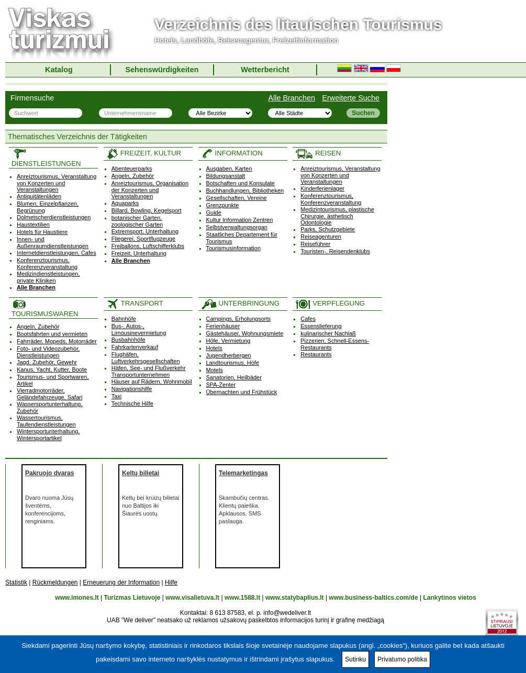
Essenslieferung (320, 326)
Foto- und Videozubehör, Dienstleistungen (48, 351)
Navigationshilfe (131, 389)
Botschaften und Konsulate (240, 183)
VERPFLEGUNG (330, 303)
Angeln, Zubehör (132, 176)
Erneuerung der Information (121, 582)
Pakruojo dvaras (49, 473)
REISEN (318, 153)
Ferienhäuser (223, 326)
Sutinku (355, 659)
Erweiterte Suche (350, 98)
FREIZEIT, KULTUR (143, 153)
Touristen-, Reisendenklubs (335, 251)
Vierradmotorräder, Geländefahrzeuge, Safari (49, 393)
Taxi (116, 396)
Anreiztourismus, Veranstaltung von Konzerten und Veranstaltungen (56, 183)
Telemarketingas (243, 473)
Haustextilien (33, 224)
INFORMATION (232, 153)
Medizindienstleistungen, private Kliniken (48, 277)
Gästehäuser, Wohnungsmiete (245, 333)
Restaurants (315, 354)
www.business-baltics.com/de (373, 597)
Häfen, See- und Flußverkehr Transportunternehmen (148, 371)
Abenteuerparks (131, 168)
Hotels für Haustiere (42, 232)
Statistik (16, 582)
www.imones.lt (77, 597)
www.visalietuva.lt (192, 597)
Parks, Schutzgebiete (327, 229)
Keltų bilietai (140, 473)
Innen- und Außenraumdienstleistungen (52, 242)
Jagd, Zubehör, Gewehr (47, 362)
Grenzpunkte (222, 205)
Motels (214, 370)
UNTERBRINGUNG (240, 303)
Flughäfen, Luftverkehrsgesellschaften (145, 357)
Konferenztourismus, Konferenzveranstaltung (47, 263)
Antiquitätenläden (39, 196)
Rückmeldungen (55, 582)
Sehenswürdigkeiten (162, 69)
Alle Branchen (291, 98)
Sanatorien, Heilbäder (234, 377)
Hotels (214, 348)
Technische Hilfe (132, 403)
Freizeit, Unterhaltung (138, 253)
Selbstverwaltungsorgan (236, 227)
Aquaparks (125, 203)
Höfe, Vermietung (228, 341)
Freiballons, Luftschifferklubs (147, 246)
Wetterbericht (265, 69)
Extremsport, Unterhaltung (144, 231)
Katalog (59, 69)
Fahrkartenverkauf (134, 347)
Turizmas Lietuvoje (132, 597)
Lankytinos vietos (449, 597)
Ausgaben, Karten (229, 168)
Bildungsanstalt (225, 176)
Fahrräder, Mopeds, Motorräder (57, 341)
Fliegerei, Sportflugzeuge (143, 238)
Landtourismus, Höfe (233, 363)
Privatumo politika (402, 659)
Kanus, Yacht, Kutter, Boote (52, 369)
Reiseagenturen (320, 236)
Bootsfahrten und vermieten (52, 334)
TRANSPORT (134, 303)
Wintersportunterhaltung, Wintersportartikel (48, 434)
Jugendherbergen (228, 355)
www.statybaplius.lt (294, 597)
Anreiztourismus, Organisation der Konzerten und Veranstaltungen (149, 189)
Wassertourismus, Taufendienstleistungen (46, 421)
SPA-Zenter (221, 385)
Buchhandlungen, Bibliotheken (245, 190)
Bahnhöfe (123, 319)
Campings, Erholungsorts (238, 319)
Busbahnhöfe (128, 339)
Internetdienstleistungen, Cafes (56, 253)
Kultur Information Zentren (239, 220)
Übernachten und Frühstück (241, 392)
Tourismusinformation (233, 248)
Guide (213, 212)
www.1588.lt (242, 597)
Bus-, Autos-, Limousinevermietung (138, 329)
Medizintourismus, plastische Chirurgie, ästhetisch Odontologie (337, 216)
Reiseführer (315, 244)
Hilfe (171, 582)
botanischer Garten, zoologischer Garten (137, 221)
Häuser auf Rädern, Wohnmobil (151, 381)
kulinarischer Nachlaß (328, 333)
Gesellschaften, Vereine (236, 198)
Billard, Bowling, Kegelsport (146, 210)
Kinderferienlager (322, 188)
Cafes (308, 319)
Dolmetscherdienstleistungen (54, 217)
